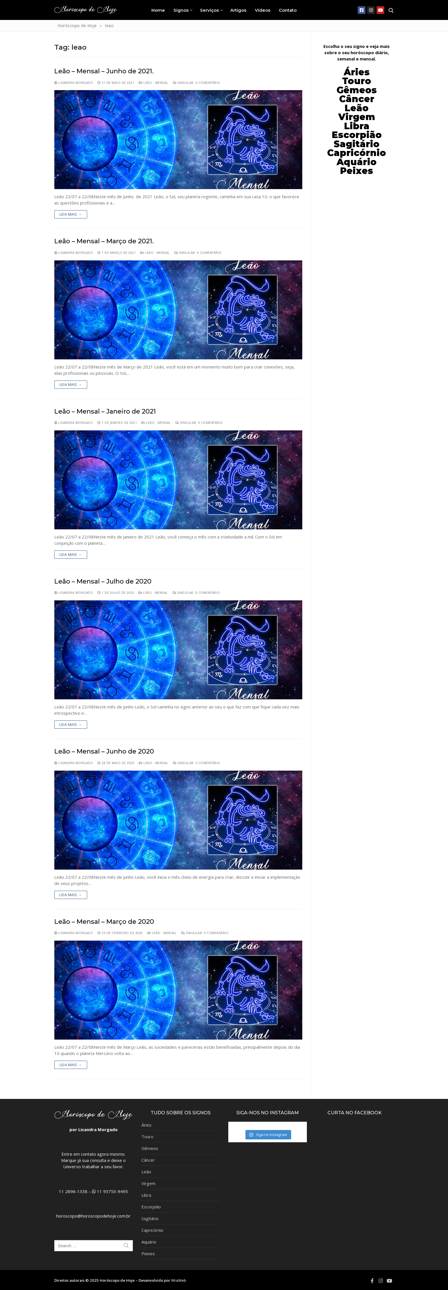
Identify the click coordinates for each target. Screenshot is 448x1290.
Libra (146, 1195)
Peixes (148, 1253)
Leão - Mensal (153, 82)
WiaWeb (178, 1280)
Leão (357, 108)
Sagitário (150, 1218)
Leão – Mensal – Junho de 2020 (104, 751)
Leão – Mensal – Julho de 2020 (102, 581)
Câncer (356, 99)
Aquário (148, 1242)
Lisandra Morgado (73, 82)
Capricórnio (152, 1230)
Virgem (148, 1183)
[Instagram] (371, 10)
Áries (146, 1125)
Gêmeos (149, 1148)
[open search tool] (391, 10)
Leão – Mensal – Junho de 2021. (104, 71)
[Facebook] (361, 10)
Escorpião (357, 134)
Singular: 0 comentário (196, 82)
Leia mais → (70, 214)
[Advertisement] (357, 269)
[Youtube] (380, 10)
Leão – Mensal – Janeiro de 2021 (105, 411)
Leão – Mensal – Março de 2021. (104, 241)
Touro (147, 1136)
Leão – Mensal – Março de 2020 (104, 922)
